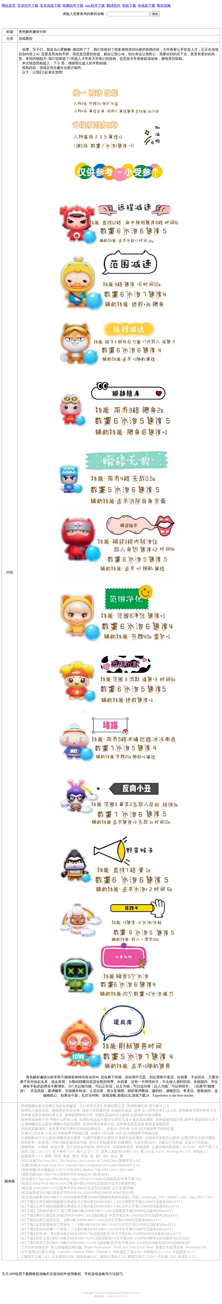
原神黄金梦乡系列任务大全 (41, 1115)
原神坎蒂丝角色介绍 (98, 1124)
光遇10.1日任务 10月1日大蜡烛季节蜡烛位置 (140, 1129)
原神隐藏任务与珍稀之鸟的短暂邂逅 (48, 1106)
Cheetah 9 (103, 1252)
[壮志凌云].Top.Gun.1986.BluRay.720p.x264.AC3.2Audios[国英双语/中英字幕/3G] (81, 1179)
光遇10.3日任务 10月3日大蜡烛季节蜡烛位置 (124, 1133)
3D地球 (42, 1147)
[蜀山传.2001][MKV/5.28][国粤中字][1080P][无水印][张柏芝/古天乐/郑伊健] (78, 1188)
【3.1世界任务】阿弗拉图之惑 (102, 1106)
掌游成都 (142, 1147)
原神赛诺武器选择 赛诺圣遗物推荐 (142, 1124)
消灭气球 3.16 (208, 1147)
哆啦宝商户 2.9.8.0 (141, 1256)
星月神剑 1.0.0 (63, 1151)
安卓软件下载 (27, 5)
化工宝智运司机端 (80, 1147)
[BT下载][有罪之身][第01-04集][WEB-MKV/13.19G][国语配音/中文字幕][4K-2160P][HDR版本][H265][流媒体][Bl (105, 1243)
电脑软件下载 (72, 5)
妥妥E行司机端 (196, 1142)
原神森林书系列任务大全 (198, 1110)
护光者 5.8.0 (167, 1256)
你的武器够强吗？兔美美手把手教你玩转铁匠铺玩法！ (62, 1129)
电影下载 (129, 5)
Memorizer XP (196, 1247)
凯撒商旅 (28, 1147)
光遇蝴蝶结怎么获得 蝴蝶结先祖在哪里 (51, 1124)
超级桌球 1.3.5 (32, 1156)
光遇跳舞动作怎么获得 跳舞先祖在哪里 (51, 1138)
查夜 (48, 1156)
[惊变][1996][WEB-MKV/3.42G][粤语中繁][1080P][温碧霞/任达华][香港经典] (78, 1183)
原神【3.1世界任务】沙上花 (155, 1110)
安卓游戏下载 (50, 5)
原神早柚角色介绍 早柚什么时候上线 (49, 1119)
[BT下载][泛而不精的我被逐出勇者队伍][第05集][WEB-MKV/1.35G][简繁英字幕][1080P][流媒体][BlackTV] (101, 1202)
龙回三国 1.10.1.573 (35, 1151)
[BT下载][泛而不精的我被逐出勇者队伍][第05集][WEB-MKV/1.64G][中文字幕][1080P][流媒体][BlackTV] (100, 1206)
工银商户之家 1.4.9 (35, 1256)
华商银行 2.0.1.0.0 (156, 1252)
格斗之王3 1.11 (87, 1151)
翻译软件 (113, 5)
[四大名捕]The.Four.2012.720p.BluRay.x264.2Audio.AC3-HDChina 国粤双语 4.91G (81, 1160)
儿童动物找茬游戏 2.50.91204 (173, 1147)
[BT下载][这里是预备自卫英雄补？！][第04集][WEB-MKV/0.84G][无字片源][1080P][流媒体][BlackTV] (98, 1224)
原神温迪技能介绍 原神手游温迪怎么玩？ (187, 1119)
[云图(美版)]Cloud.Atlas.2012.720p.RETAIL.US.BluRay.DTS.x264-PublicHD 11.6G (81, 1165)
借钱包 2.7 (201, 1151)
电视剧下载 (146, 5)
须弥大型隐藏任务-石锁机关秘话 (107, 1110)
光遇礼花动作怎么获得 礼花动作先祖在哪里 (128, 1115)
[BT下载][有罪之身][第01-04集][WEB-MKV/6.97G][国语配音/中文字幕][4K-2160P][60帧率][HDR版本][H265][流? (105, 1238)
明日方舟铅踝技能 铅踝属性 (110, 1142)
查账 (66, 1156)
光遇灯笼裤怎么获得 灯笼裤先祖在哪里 (113, 1138)
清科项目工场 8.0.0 (127, 1252)
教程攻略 (164, 5)
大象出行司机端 (170, 1142)
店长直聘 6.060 (63, 1256)
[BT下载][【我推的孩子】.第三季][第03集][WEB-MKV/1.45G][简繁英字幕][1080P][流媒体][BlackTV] (97, 1211)
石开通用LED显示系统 (38, 1252)
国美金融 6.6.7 (87, 1256)
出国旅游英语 (122, 1147)
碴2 (106, 1156)
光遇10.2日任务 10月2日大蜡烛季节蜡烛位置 (55, 1133)
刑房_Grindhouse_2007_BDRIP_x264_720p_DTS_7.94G (173, 1197)
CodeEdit (64, 1252)
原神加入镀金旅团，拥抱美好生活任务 (50, 1110)
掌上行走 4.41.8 (152, 1151)
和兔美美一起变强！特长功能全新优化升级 (54, 1142)
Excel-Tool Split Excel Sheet (133, 1247)
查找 (75, 1156)
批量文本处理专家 (169, 1247)
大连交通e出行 (145, 1142)
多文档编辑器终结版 (66, 1247)
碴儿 (114, 1156)
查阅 (57, 1156)
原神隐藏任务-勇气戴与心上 (148, 1106)
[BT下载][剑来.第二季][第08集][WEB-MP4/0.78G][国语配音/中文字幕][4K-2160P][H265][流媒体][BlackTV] (101, 1234)
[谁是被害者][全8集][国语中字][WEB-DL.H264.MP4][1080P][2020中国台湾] (77, 1192)
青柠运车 (103, 1147)
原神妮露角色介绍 (78, 1115)
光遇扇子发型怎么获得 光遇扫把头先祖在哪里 (180, 1138)
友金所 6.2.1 (187, 1256)
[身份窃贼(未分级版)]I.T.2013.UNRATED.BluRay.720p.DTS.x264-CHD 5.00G (77, 1170)
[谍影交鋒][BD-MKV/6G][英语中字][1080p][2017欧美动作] (65, 1174)
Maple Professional (97, 1247)
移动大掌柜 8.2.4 (112, 1256)
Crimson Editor (83, 1252)
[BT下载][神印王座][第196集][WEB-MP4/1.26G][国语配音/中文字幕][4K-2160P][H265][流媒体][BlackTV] (99, 1215)
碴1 (98, 1156)
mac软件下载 (95, 5)
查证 (84, 1156)
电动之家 (57, 1147)
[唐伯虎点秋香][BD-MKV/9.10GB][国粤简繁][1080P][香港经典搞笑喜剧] (75, 1197)
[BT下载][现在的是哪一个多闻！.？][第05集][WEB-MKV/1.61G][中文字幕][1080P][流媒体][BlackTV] (97, 1229)
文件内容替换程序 (35, 1247)
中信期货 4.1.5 (183, 1252)
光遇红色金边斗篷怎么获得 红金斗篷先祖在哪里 (116, 1119)
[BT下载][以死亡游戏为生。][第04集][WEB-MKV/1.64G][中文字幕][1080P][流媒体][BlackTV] (91, 1220)
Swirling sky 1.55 (178, 1151)
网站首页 (9, 5)
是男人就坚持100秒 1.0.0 (119, 1151)
